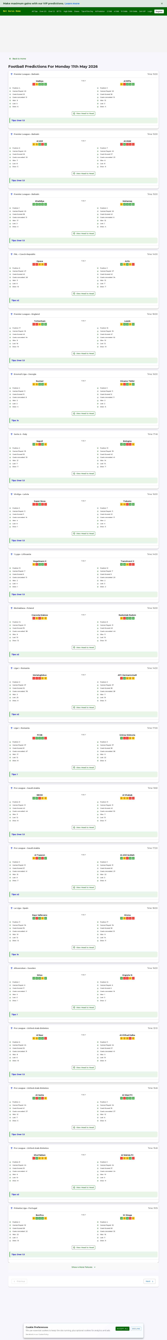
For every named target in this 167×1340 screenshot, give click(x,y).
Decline (136, 1329)
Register (159, 11)
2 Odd (109, 11)
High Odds (68, 11)
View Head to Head (83, 113)
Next (149, 1281)
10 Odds (124, 11)
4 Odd (116, 11)
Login (150, 11)
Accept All (122, 1329)
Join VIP (142, 11)
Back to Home (17, 58)
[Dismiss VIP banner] (162, 3)
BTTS (59, 11)
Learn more (72, 3)
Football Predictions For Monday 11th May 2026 (53, 66)
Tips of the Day (87, 11)
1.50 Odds (133, 11)
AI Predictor (100, 11)
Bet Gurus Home (12, 11)
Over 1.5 (51, 11)
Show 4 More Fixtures (84, 1267)
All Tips (34, 11)
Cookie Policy (43, 1334)
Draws (76, 11)
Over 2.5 (43, 11)
